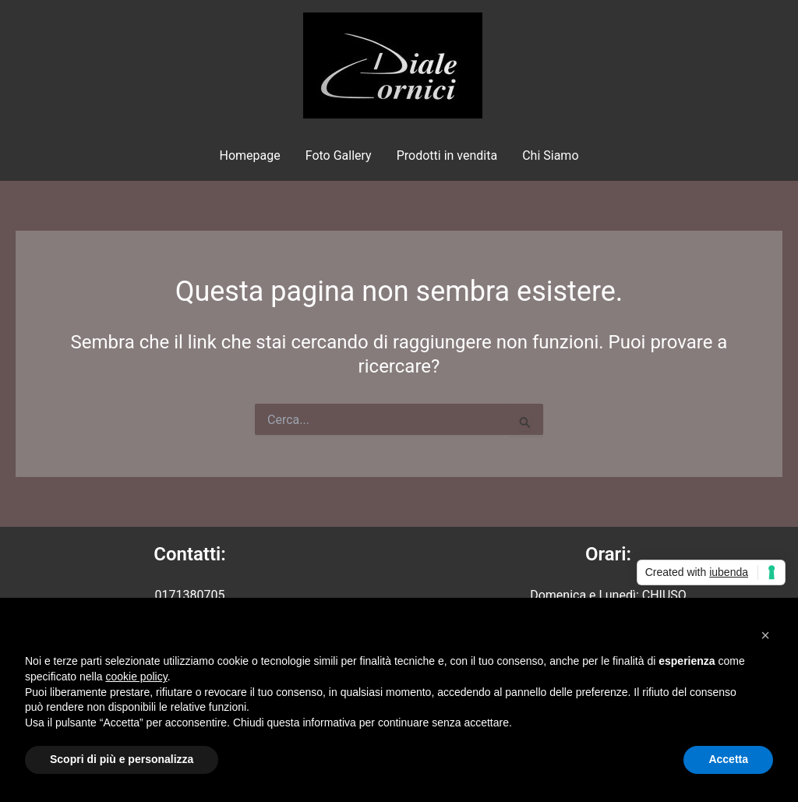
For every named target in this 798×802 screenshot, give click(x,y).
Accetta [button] (728, 759)
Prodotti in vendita (447, 155)
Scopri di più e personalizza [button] (121, 759)
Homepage (249, 155)
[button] (765, 635)
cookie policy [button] (137, 676)
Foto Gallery (338, 155)
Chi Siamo (550, 155)
